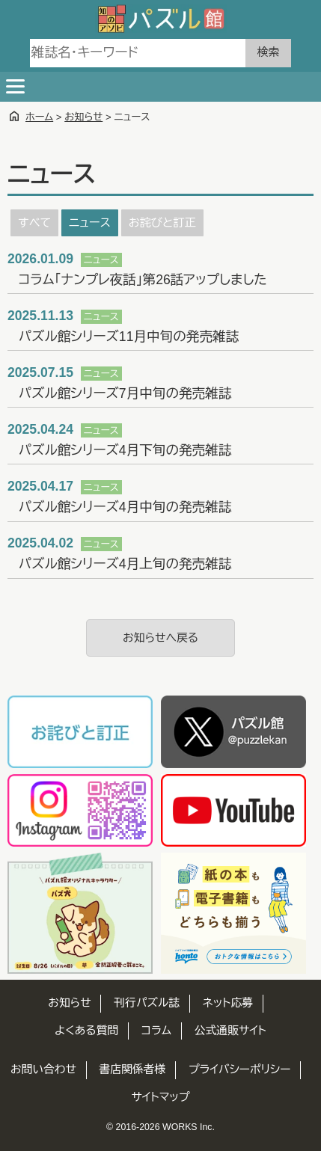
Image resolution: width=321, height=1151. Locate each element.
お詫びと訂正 (162, 222)
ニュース (89, 222)
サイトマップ (161, 1097)
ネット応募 (228, 1003)
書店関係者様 (133, 1069)
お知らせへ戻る (160, 638)
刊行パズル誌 (147, 1003)
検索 (268, 52)
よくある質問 (86, 1031)
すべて (34, 222)
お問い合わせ (43, 1069)
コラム (156, 1031)
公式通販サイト (230, 1031)
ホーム (39, 117)
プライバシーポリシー (239, 1069)
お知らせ (83, 117)
